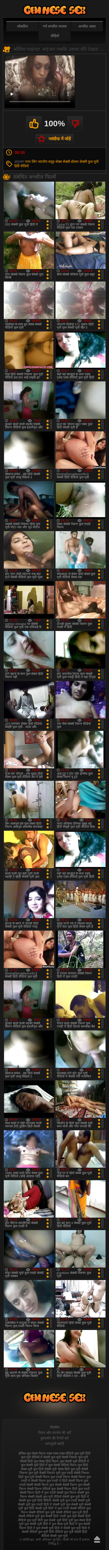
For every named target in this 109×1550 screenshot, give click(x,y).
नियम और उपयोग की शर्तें (54, 1433)
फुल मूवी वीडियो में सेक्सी (35, 1457)
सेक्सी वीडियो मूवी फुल (32, 1516)
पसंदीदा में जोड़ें (60, 138)
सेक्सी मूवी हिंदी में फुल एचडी (52, 1508)
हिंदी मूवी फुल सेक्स (73, 1520)
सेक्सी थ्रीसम (70, 162)
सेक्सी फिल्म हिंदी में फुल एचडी (38, 1492)
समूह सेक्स (55, 162)
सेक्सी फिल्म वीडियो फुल (41, 1488)
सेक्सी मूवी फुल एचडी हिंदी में (35, 1504)
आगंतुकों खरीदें (54, 1444)
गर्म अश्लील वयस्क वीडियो (55, 31)
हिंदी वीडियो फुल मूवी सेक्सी (65, 1531)
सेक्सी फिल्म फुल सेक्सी (47, 1484)
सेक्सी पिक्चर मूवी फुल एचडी (56, 1473)
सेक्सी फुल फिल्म (66, 1492)
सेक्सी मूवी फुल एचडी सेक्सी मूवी (71, 1500)
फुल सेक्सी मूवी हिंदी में (34, 1465)
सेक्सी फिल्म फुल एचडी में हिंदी (49, 1480)
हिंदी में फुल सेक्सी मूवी (40, 1528)
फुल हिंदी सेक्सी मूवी (45, 1469)
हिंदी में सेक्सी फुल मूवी (67, 1528)
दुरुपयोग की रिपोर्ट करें (54, 1438)
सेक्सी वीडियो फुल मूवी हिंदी (72, 1512)
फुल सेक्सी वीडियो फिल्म (62, 1465)
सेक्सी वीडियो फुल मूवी (42, 1512)
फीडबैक (55, 1427)
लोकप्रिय (22, 26)
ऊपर (97, 1539)
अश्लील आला (86, 26)
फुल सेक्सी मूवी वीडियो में (74, 1461)
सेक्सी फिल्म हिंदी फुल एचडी (73, 1488)
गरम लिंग (31, 162)
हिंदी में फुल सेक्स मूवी (55, 1524)
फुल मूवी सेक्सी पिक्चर (64, 1457)
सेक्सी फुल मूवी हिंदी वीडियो (35, 1500)
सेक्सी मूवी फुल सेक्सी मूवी (68, 1504)
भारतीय (42, 162)
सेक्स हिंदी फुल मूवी (69, 1469)
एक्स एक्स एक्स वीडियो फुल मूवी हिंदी (68, 1453)
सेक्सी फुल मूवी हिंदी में (75, 1496)
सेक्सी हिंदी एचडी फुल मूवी (61, 1516)
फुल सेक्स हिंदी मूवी (54, 10)
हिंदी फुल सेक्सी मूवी (49, 1520)
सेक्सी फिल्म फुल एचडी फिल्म (52, 1477)
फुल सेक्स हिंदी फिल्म (46, 1461)
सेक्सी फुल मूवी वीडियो (48, 1496)
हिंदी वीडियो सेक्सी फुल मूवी (64, 1534)
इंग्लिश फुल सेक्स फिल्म (32, 1453)
